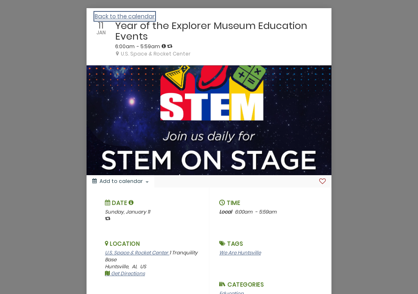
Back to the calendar (125, 16)
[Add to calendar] (120, 181)
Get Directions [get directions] (125, 273)
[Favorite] (322, 181)
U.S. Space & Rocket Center (137, 252)
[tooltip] (164, 46)
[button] (131, 202)
